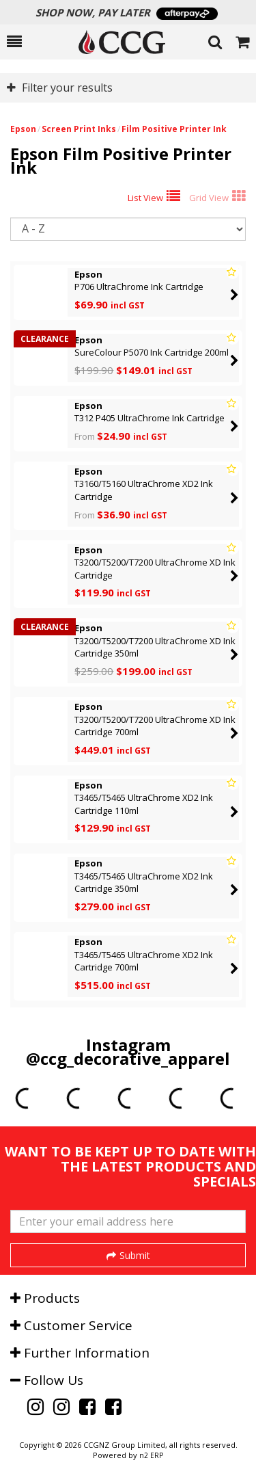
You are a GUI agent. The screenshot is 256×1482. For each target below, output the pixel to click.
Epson (23, 129)
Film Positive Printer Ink (174, 129)
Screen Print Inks (79, 129)
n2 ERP (151, 1455)
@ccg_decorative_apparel (128, 1058)
